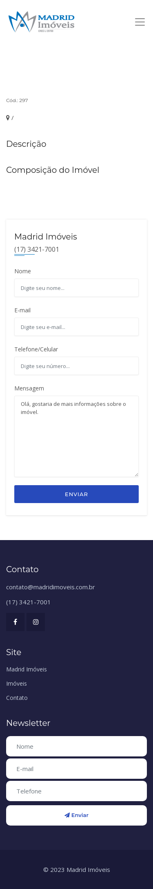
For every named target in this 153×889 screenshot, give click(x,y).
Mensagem (29, 388)
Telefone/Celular (36, 349)
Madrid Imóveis (26, 669)
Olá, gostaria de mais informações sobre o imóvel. (76, 436)
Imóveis (16, 683)
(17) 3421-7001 (28, 602)
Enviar (76, 494)
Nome (22, 271)
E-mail (22, 310)
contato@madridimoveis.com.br (50, 587)
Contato (17, 698)
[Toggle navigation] (140, 22)
